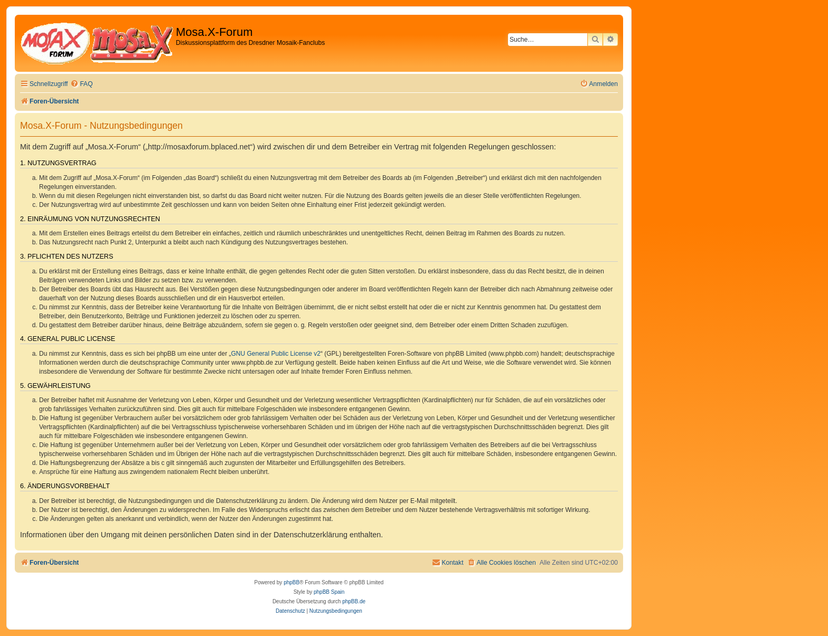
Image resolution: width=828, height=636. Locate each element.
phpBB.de (353, 601)
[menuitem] (81, 84)
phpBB (291, 582)
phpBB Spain (329, 592)
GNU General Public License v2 (276, 353)
